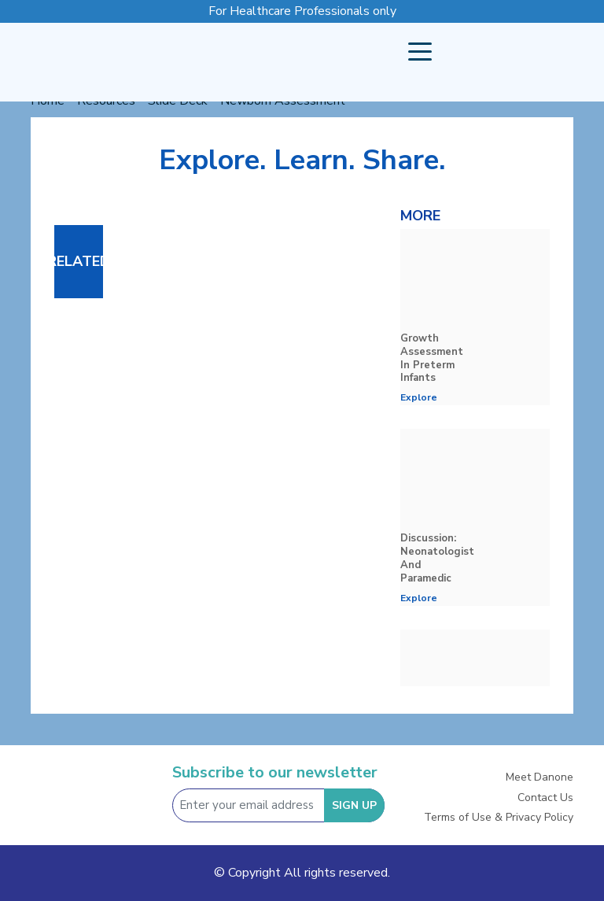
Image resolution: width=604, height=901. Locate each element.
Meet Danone (539, 777)
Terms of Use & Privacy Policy (498, 817)
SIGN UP (354, 805)
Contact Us (545, 797)
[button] (420, 52)
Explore (418, 397)
